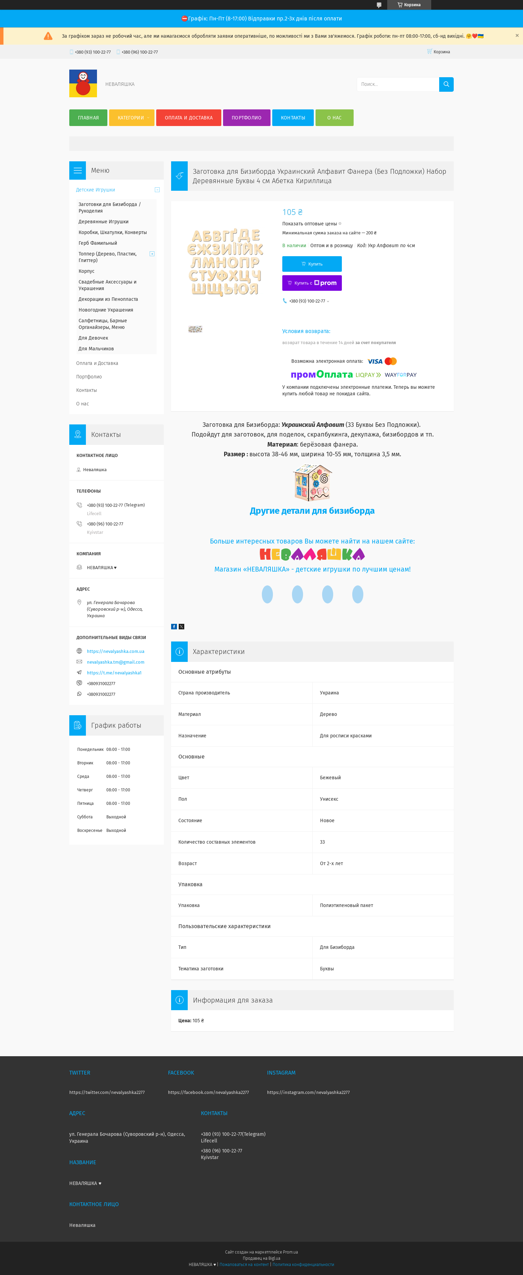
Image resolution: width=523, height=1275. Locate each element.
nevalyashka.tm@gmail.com (115, 662)
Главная (88, 118)
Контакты (293, 118)
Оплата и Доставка (189, 118)
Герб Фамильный (98, 243)
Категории (131, 118)
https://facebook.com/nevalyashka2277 (208, 1092)
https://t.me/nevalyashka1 (114, 672)
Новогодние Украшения (106, 310)
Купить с (315, 283)
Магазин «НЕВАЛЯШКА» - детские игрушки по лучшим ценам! (312, 569)
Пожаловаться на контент (244, 1264)
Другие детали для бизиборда (312, 510)
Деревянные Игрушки (103, 222)
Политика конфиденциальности (303, 1264)
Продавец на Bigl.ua (261, 1258)
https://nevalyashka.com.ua (115, 651)
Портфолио (247, 118)
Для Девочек (93, 338)
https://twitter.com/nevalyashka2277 (107, 1092)
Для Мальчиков (96, 349)
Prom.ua (290, 1252)
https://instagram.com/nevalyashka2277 (308, 1092)
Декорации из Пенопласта (108, 299)
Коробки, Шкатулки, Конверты (113, 232)
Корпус (87, 271)
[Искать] (446, 84)
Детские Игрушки (95, 190)
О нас (334, 118)
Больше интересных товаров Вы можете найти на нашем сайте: (312, 541)
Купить (315, 264)
